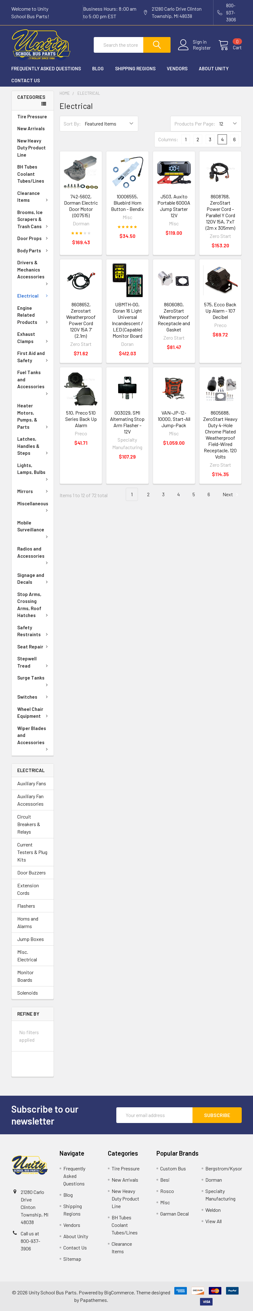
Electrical (33, 295)
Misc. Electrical (27, 955)
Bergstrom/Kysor (223, 1168)
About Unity (214, 68)
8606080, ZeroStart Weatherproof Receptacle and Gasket (174, 316)
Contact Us (25, 80)
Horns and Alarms (27, 922)
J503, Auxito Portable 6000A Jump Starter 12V (173, 205)
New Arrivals (31, 128)
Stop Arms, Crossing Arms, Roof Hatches (33, 604)
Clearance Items (33, 196)
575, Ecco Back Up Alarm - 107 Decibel (220, 310)
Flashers (26, 906)
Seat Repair (33, 646)
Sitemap (72, 1259)
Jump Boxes (30, 939)
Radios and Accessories (33, 555)
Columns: (168, 139)
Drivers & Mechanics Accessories (33, 272)
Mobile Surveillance (33, 529)
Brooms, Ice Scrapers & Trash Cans (33, 219)
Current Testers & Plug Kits (32, 851)
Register (202, 48)
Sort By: (72, 123)
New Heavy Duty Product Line (31, 148)
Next (231, 494)
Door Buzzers (31, 872)
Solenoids (27, 993)
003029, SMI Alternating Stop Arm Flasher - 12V (127, 422)
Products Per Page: (194, 123)
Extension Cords (28, 889)
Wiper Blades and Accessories (33, 738)
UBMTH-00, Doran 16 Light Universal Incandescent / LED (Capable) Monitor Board (127, 320)
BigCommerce (119, 1292)
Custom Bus (173, 1168)
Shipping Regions (135, 68)
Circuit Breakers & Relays (28, 824)
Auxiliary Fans (31, 783)
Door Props (33, 238)
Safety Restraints (33, 631)
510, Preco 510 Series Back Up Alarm (81, 419)
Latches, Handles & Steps (33, 446)
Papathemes (93, 1300)
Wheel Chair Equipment (33, 712)
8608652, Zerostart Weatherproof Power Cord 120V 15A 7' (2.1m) (81, 320)
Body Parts (33, 250)
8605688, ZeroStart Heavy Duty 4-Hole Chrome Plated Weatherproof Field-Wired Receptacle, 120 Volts (220, 434)
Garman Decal (174, 1214)
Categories (31, 97)
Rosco (167, 1191)
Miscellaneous (33, 506)
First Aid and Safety (33, 356)
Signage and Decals (33, 578)
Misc (165, 1202)
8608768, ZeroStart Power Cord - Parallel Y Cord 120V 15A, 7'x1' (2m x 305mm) (220, 212)
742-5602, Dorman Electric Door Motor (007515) (81, 205)
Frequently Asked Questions (46, 68)
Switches (33, 697)
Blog (98, 68)
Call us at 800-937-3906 (30, 1240)
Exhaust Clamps (33, 337)
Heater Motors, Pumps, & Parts (33, 416)
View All (213, 1221)
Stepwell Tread (33, 662)
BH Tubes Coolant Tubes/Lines (30, 174)
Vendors (177, 68)
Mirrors (33, 491)
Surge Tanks (33, 680)
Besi (165, 1180)
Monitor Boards (25, 976)
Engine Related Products (33, 315)
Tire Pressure (32, 116)
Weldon (213, 1210)
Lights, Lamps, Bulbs (33, 471)
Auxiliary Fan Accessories (30, 800)
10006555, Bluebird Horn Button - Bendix (127, 202)
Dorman (213, 1180)
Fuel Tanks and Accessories (33, 382)
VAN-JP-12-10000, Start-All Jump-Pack (174, 419)
